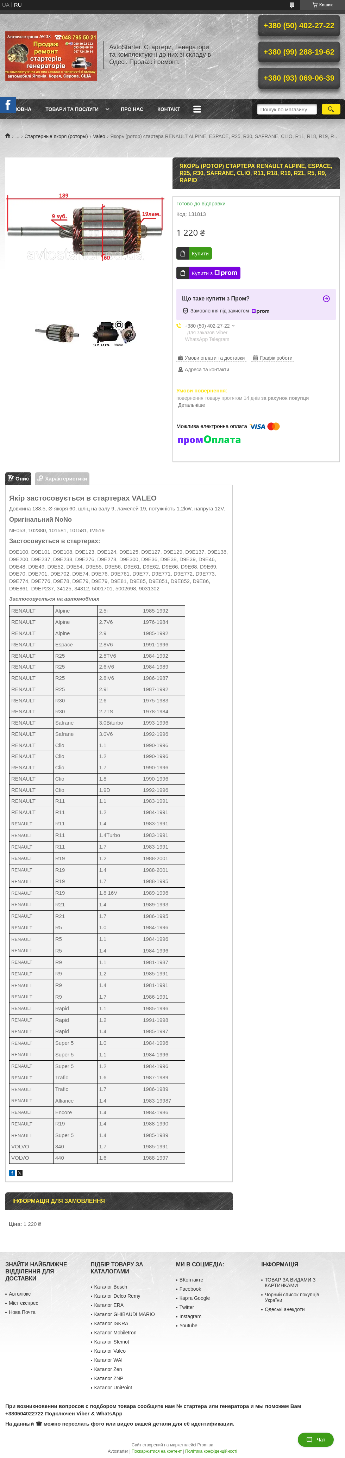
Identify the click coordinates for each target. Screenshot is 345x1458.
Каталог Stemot (111, 1342)
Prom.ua (205, 1445)
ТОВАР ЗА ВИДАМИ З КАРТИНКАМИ (290, 1282)
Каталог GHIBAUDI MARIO (124, 1314)
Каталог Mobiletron (115, 1332)
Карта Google (195, 1298)
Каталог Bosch (110, 1287)
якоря (61, 508)
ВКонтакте (191, 1280)
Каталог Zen (108, 1369)
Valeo (99, 136)
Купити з (214, 273)
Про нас (132, 109)
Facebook (190, 1289)
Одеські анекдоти (285, 1309)
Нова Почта (22, 1312)
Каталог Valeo (110, 1351)
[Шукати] (331, 109)
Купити (200, 253)
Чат (315, 1440)
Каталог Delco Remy (117, 1296)
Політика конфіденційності (211, 1451)
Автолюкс (20, 1294)
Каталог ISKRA (111, 1323)
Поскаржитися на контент (157, 1451)
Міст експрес (23, 1303)
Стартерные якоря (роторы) (56, 136)
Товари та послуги (72, 109)
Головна (19, 109)
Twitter (187, 1307)
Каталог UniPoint (113, 1387)
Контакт (168, 109)
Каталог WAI (108, 1360)
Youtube (188, 1325)
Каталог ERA (109, 1305)
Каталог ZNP (109, 1378)
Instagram (190, 1316)
